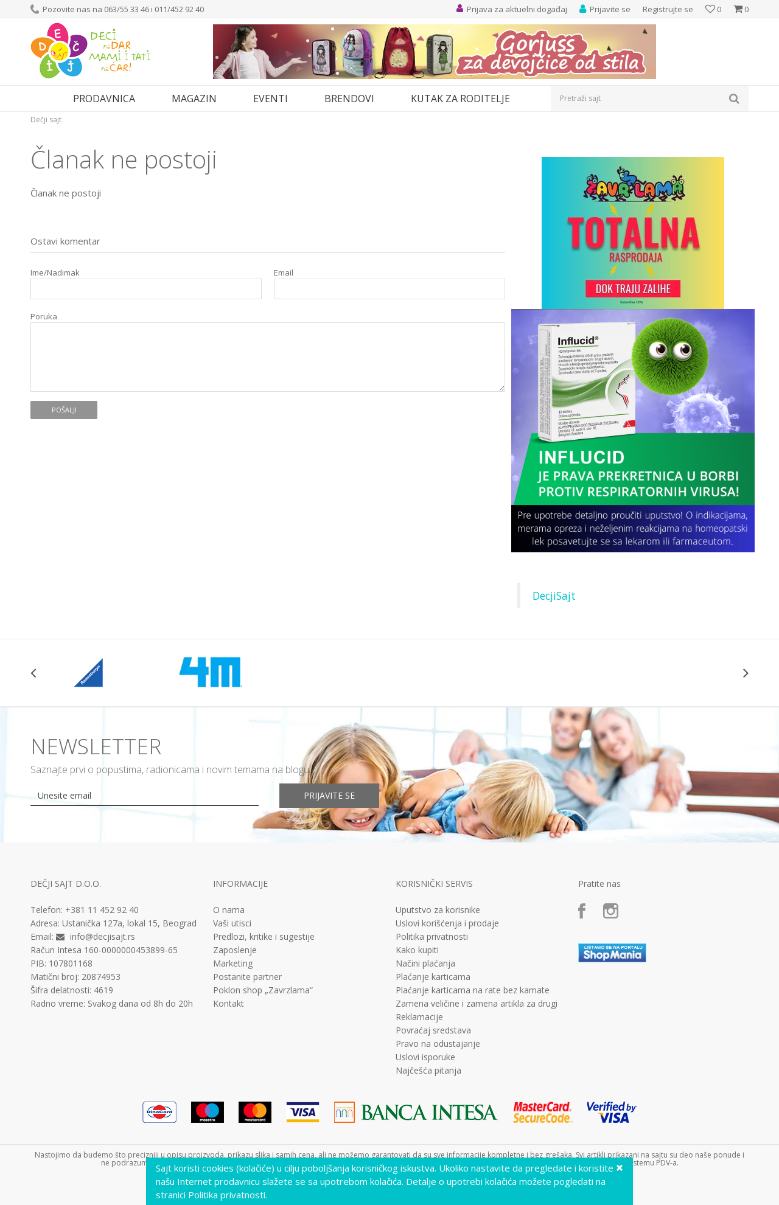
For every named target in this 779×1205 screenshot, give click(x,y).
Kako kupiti (417, 950)
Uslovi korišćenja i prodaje (447, 923)
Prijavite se (329, 795)
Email (283, 272)
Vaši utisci (232, 923)
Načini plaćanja (425, 963)
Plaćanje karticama (433, 977)
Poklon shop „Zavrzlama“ (263, 990)
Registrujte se (668, 9)
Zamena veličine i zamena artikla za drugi (476, 1004)
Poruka (43, 316)
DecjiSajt (554, 595)
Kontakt (228, 1004)
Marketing (233, 963)
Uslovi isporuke (425, 1057)
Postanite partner (247, 977)
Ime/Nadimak (55, 272)
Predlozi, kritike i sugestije (264, 937)
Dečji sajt (45, 119)
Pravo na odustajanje (438, 1044)
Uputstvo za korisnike (438, 910)
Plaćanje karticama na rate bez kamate (473, 990)
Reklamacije (419, 1017)
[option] (90, 672)
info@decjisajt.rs (102, 936)
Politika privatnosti (432, 937)
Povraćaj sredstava (433, 1030)
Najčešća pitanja (428, 1070)
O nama (229, 910)
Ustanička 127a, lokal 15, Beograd (129, 923)
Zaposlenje (235, 950)
